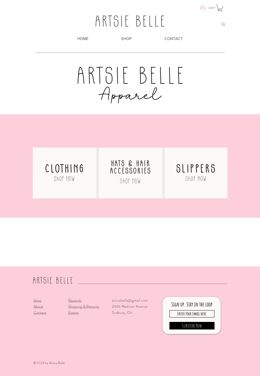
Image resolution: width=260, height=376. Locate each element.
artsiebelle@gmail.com (130, 300)
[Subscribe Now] (192, 325)
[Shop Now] (64, 178)
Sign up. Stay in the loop (191, 304)
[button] (126, 39)
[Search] (223, 24)
